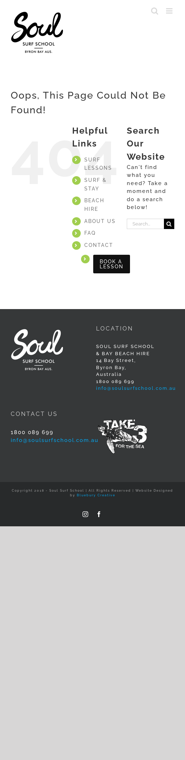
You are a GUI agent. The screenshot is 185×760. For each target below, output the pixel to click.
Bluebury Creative (96, 495)
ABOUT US (100, 221)
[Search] (169, 224)
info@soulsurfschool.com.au (136, 388)
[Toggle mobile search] (155, 11)
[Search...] (145, 224)
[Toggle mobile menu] (170, 11)
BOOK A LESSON (112, 264)
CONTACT (98, 245)
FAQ (90, 233)
